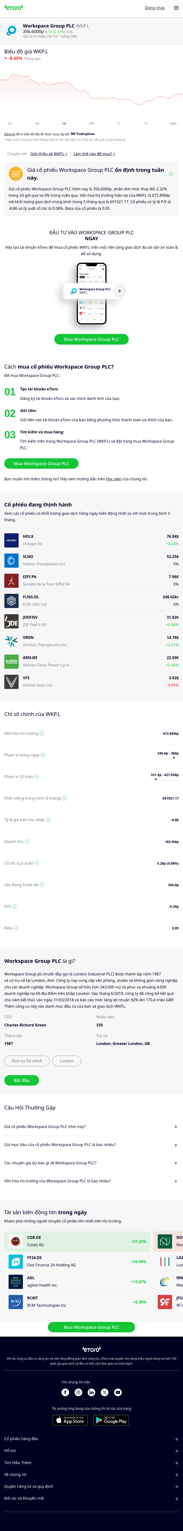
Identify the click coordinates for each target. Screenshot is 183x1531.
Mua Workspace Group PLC (91, 339)
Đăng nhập (155, 7)
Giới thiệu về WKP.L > (48, 153)
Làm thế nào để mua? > (94, 153)
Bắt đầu (22, 1080)
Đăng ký (9, 134)
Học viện (114, 479)
